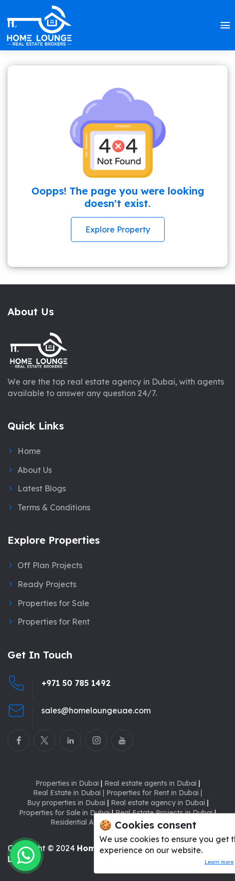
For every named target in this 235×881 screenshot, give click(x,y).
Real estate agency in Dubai (160, 802)
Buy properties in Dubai (68, 802)
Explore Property (117, 229)
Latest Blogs (41, 488)
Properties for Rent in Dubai (154, 792)
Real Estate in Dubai (68, 792)
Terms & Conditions (53, 507)
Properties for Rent (53, 622)
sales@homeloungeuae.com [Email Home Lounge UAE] (96, 710)
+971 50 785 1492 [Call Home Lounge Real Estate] (76, 683)
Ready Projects (46, 584)
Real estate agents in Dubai (152, 783)
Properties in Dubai (68, 783)
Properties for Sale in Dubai (66, 812)
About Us (34, 470)
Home (29, 451)
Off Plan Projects (49, 565)
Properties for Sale (53, 603)
